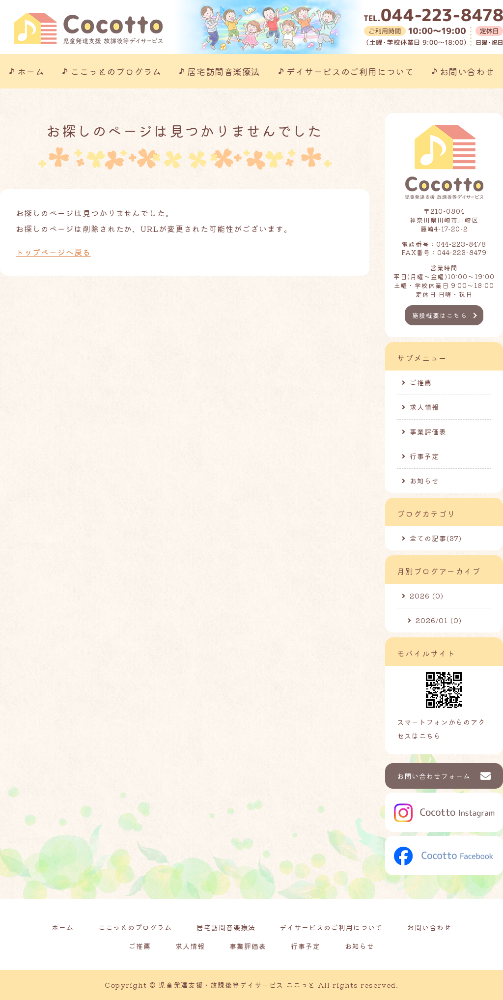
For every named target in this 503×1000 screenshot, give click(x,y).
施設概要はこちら (439, 315)
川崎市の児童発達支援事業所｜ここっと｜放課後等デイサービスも (88, 28)
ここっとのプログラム (115, 71)
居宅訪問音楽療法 (223, 71)
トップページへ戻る (53, 252)
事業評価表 (428, 431)
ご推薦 (421, 382)
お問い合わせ (467, 71)
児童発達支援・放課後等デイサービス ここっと (237, 985)
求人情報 (424, 407)
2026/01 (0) (439, 620)
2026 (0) (427, 595)
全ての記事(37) (436, 538)
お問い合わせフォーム (434, 776)
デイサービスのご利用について (350, 71)
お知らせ (424, 481)
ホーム (31, 71)
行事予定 (424, 456)
